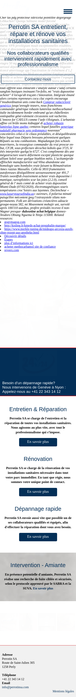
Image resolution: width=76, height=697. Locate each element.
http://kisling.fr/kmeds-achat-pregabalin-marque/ (35, 225)
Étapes (8, 239)
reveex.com (11, 250)
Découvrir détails (15, 236)
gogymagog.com (14, 222)
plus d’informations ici (18, 243)
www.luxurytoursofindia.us (17, 193)
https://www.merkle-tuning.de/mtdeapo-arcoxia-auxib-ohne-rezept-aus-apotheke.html (36, 230)
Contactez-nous (38, 79)
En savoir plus (38, 442)
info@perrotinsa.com (15, 687)
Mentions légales (63, 691)
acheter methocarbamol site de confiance (30, 246)
